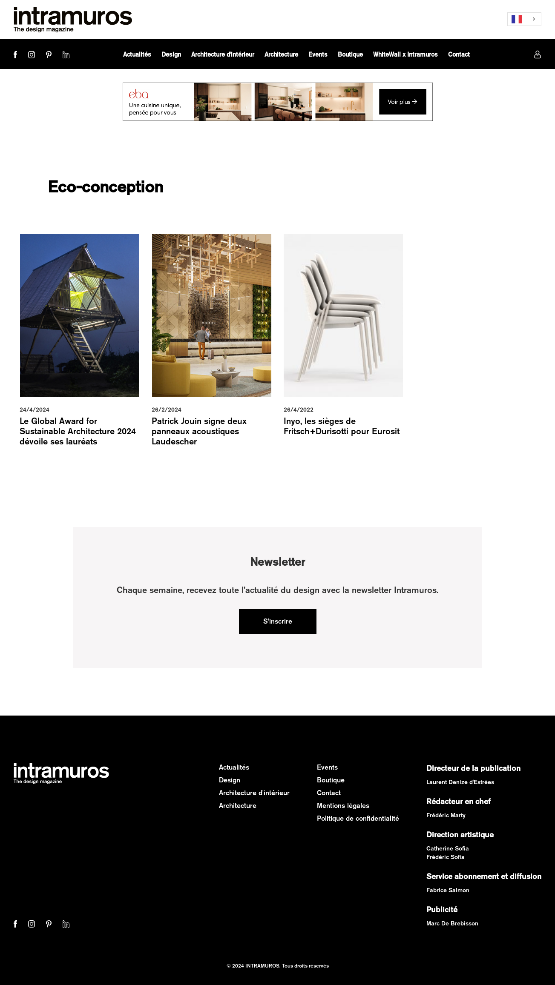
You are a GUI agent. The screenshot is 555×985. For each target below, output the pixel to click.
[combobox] (524, 19)
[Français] (524, 19)
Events (327, 767)
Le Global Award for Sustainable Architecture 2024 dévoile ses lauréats (78, 431)
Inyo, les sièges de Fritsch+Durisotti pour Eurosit (342, 426)
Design (229, 780)
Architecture (237, 806)
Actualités (234, 767)
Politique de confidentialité (358, 818)
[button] (171, 54)
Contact (329, 793)
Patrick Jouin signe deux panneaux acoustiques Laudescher (199, 431)
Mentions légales (343, 806)
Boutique (331, 780)
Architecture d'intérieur (254, 793)
